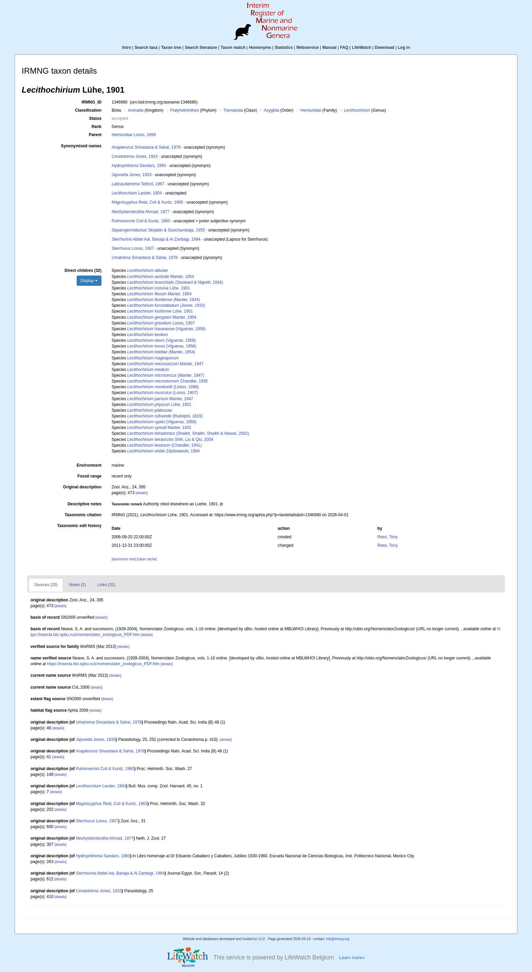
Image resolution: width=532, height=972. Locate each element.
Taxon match (233, 47)
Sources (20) (46, 584)
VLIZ (261, 939)
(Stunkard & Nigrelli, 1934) (175, 282)
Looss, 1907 (133, 248)
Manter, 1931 (159, 427)
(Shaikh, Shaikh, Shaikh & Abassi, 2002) (188, 433)
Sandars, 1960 (139, 165)
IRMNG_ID (91, 102)
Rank (96, 126)
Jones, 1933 (134, 156)
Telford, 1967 (138, 184)
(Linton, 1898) (163, 387)
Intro (126, 47)
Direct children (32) (82, 270)
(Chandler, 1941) (164, 445)
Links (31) (106, 584)
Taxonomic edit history (79, 525)
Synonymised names (81, 146)
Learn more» (352, 957)
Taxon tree (171, 47)
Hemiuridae (310, 110)
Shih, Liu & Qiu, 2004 (170, 439)
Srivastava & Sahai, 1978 (146, 147)
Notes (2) (77, 584)
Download (384, 47)
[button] (167, 504)
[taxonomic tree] (124, 559)
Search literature (201, 47)
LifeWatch (361, 47)
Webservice (307, 47)
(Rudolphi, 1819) (165, 416)
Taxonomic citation (83, 514)
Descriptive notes (84, 504)
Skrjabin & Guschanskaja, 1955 (158, 230)
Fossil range (89, 476)
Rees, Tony (387, 537)
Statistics (283, 47)
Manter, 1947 (165, 363)
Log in (404, 47)
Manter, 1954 (160, 276)
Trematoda (233, 110)
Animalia (136, 110)
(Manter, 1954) (161, 352)
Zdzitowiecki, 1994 (163, 451)
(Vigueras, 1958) (166, 328)
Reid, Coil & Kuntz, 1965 (147, 202)
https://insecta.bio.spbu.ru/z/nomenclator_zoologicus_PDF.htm (103, 663)
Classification (88, 110)
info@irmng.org (337, 939)
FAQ (344, 47)
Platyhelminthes (184, 110)
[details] (142, 493)
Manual (329, 47)
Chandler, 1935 (167, 381)
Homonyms (260, 47)
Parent (95, 134)
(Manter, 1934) (163, 299)
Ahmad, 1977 (140, 211)
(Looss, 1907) (162, 392)
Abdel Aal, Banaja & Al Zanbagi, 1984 (156, 239)
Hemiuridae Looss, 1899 (134, 134)
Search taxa (146, 47)
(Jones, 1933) (166, 305)
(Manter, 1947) (165, 375)
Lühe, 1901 (158, 288)
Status (95, 118)
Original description (82, 487)
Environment (89, 465)
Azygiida (271, 110)
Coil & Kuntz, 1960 (141, 221)
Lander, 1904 (137, 193)
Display (89, 280)
